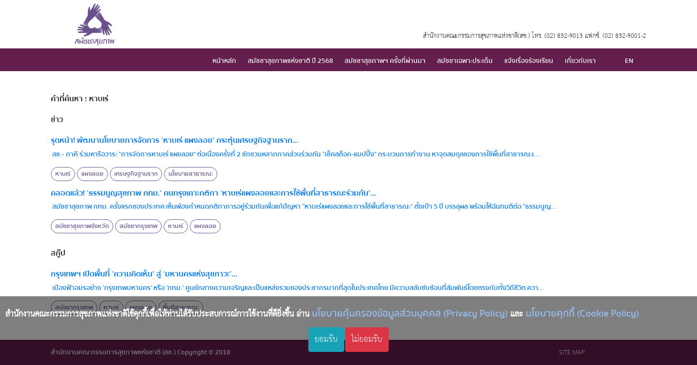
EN (629, 60)
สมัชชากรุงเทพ (138, 226)
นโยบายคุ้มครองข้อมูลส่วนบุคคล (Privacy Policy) (410, 313)
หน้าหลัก (224, 60)
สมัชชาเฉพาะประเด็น (465, 60)
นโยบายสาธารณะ (190, 174)
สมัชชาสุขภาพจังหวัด (82, 226)
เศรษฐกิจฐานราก (136, 174)
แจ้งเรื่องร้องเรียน (528, 60)
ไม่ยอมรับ (366, 339)
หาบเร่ (63, 174)
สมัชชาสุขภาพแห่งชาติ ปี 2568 (290, 60)
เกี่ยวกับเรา (580, 60)
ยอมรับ (326, 339)
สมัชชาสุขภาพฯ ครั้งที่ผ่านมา (385, 60)
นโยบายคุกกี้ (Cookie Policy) (582, 313)
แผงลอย (92, 174)
